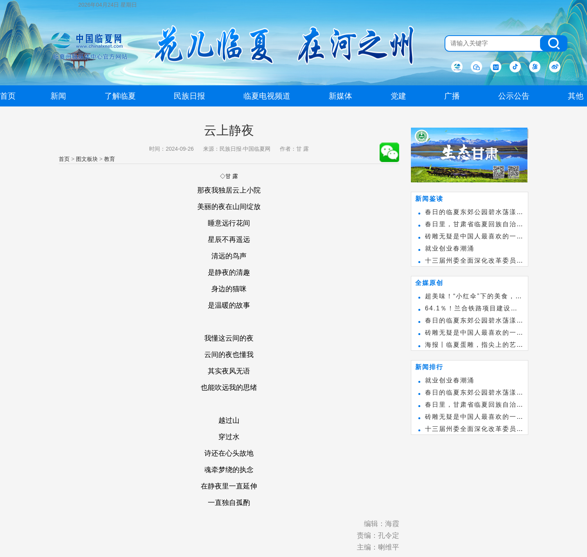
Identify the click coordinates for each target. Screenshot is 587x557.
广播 (452, 96)
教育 (109, 159)
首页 (64, 159)
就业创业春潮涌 (449, 248)
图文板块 (87, 159)
